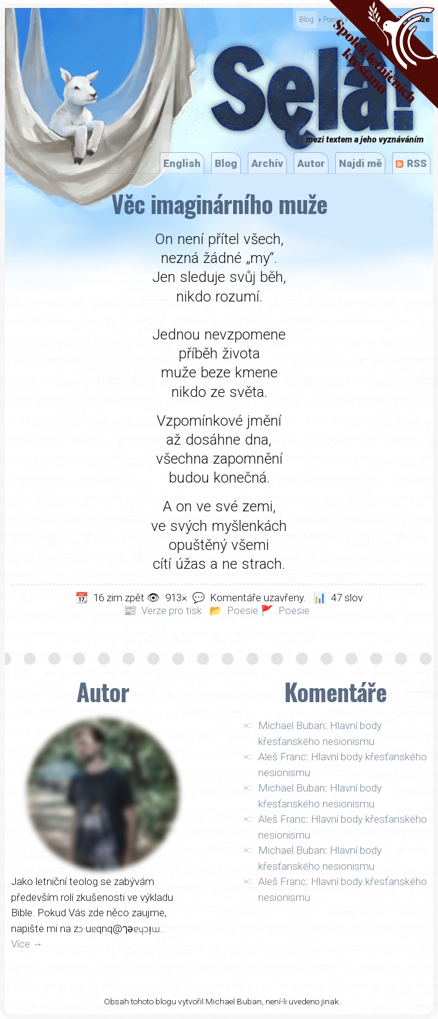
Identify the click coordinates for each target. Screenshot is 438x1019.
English (182, 163)
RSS (417, 163)
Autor (311, 163)
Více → (27, 944)
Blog (306, 19)
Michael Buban (291, 725)
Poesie (242, 610)
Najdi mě (360, 163)
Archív (267, 163)
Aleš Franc (282, 756)
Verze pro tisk (171, 610)
